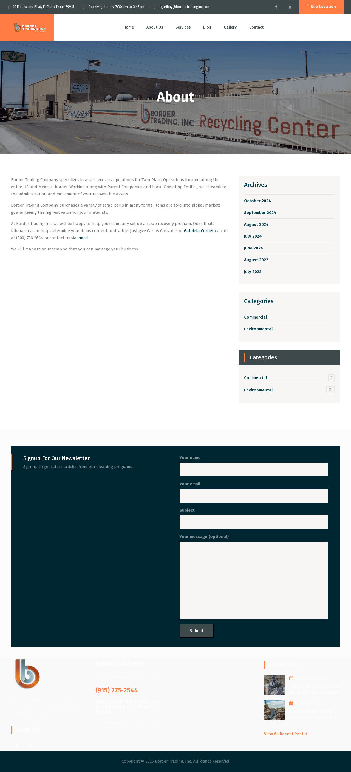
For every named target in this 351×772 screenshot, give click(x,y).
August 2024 (256, 224)
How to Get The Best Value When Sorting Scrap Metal (315, 689)
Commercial (255, 317)
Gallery (230, 27)
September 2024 (260, 212)
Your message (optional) (254, 576)
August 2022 (256, 259)
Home (128, 27)
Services (183, 27)
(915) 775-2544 (116, 690)
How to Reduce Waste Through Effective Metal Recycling (312, 715)
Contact (256, 27)
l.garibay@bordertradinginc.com (184, 7)
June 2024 (253, 248)
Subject (254, 518)
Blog (207, 27)
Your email (254, 492)
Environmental (258, 328)
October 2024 (257, 200)
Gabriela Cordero (200, 230)
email (83, 237)
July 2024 (253, 236)
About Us (154, 27)
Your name (254, 465)
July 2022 (252, 271)
